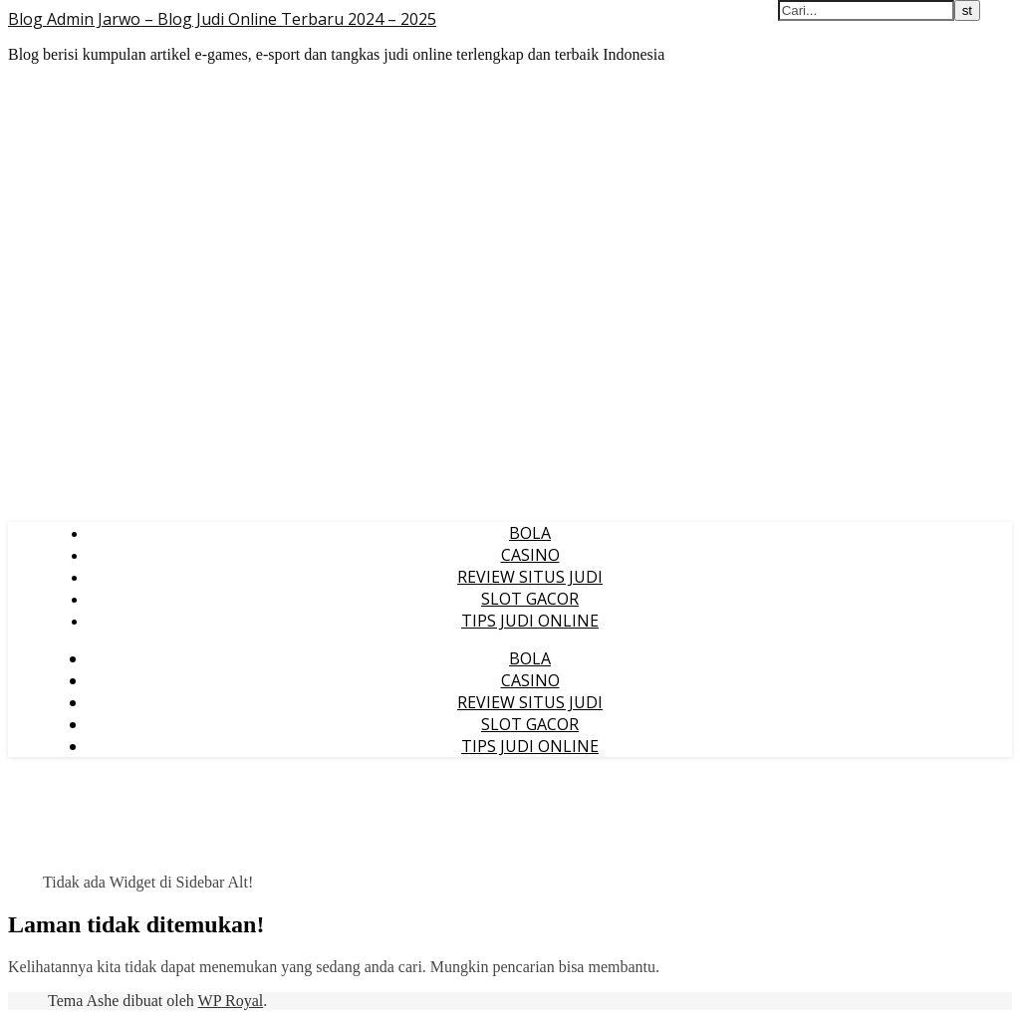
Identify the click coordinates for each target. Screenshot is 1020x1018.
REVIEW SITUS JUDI (530, 577)
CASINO (530, 555)
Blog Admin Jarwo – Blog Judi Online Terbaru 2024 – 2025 (222, 19)
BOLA (530, 533)
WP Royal (231, 1000)
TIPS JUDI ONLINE (530, 621)
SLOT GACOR (530, 599)
